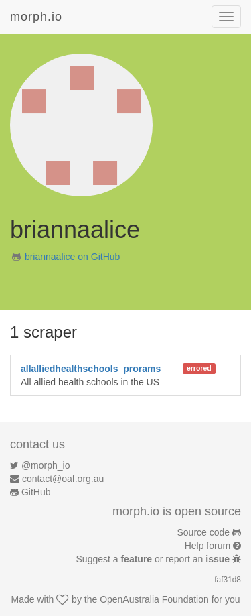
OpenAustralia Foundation (154, 599)
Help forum (207, 545)
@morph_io (45, 465)
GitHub (36, 492)
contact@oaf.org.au (63, 478)
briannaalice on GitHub (72, 256)
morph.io (36, 16)
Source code (203, 532)
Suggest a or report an (154, 559)
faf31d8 (227, 579)
